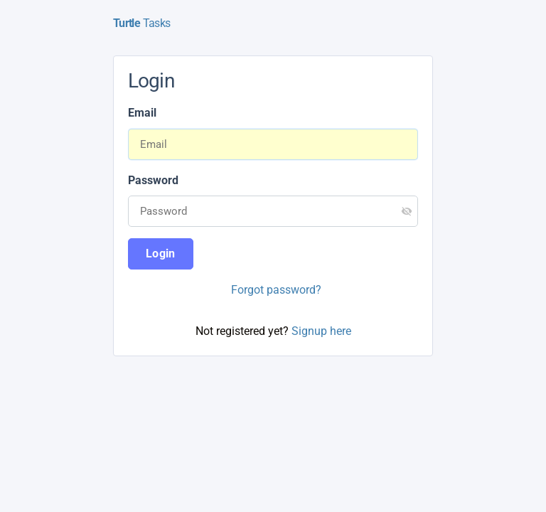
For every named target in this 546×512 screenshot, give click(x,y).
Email (142, 112)
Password (153, 180)
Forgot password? (276, 290)
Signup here (321, 331)
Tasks (141, 23)
